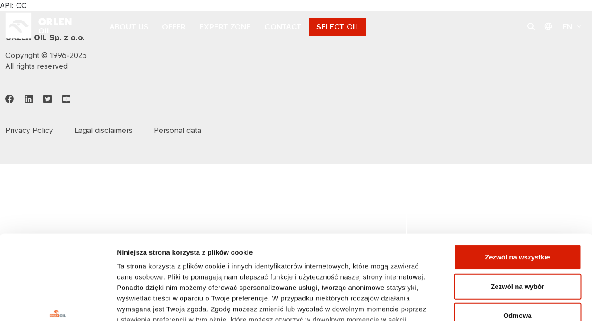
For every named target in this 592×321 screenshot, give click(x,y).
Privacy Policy (29, 130)
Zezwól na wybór (517, 214)
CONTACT (283, 26)
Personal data (177, 130)
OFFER (174, 26)
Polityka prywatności (152, 258)
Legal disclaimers (103, 130)
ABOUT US (129, 26)
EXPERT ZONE (225, 26)
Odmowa (517, 243)
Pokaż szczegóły (476, 303)
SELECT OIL (337, 26)
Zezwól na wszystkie (517, 185)
